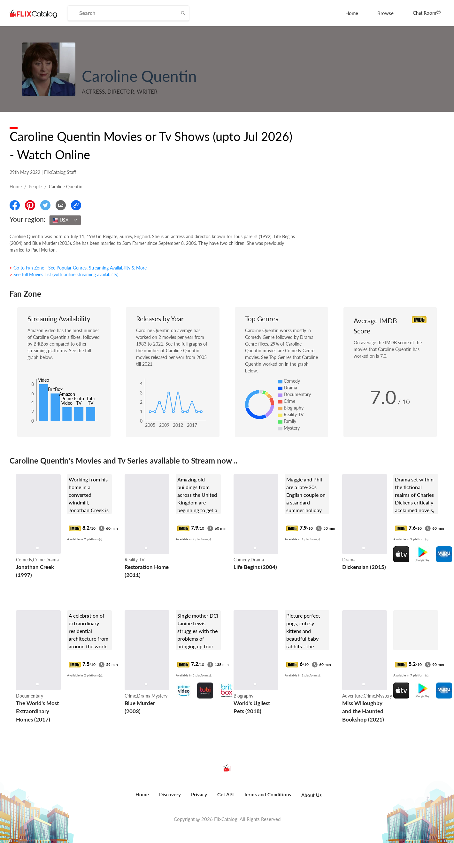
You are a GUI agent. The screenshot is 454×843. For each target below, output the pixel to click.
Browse (385, 13)
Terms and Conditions (267, 794)
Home (351, 13)
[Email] (61, 205)
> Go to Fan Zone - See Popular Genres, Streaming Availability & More (78, 267)
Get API (225, 794)
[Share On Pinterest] (30, 205)
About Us (311, 795)
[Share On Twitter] (45, 205)
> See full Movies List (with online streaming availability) (64, 274)
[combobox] (65, 220)
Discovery (170, 794)
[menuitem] (351, 13)
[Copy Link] (76, 205)
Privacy (199, 794)
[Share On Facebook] (15, 205)
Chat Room (427, 12)
